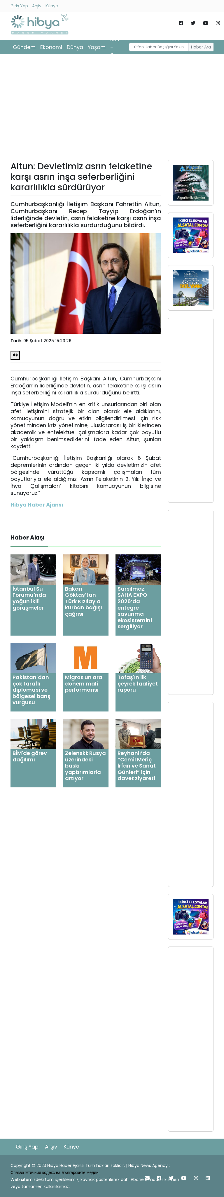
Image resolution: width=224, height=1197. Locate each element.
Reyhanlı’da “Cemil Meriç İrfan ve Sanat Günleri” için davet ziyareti (137, 765)
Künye (52, 6)
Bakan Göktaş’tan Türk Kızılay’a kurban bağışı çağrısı (83, 601)
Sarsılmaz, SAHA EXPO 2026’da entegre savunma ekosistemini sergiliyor (135, 607)
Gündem (24, 47)
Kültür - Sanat (118, 47)
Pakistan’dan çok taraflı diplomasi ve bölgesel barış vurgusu (31, 690)
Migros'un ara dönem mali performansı (83, 683)
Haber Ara (201, 47)
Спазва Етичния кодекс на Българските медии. (54, 1172)
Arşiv (36, 6)
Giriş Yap (19, 6)
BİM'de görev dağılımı (30, 756)
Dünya (75, 47)
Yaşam (97, 47)
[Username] (159, 47)
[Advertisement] (112, 109)
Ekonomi (51, 47)
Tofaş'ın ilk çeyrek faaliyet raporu (138, 683)
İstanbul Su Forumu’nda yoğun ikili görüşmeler (29, 598)
